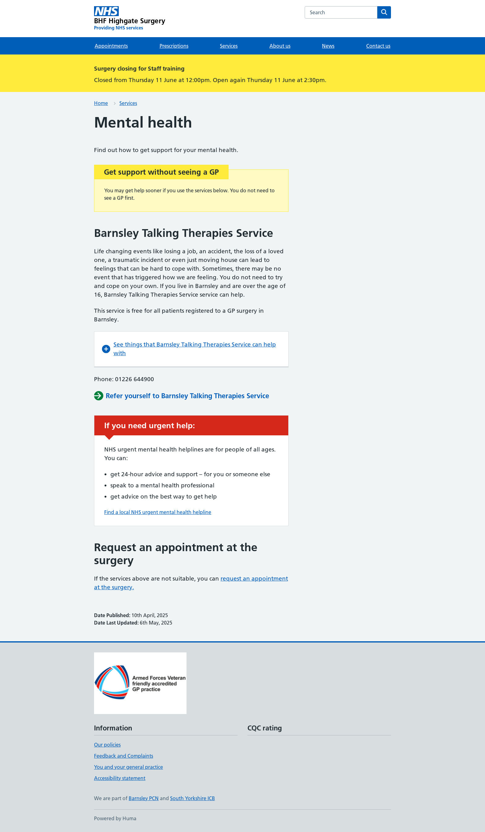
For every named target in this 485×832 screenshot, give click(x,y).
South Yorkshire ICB (192, 798)
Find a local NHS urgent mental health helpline (157, 512)
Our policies (107, 745)
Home (101, 103)
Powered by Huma (115, 818)
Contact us (378, 46)
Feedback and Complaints (123, 756)
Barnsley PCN (144, 798)
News (328, 46)
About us (279, 46)
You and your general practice (128, 767)
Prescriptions (174, 46)
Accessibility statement (119, 778)
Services (229, 46)
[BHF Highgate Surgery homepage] (129, 18)
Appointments (111, 46)
